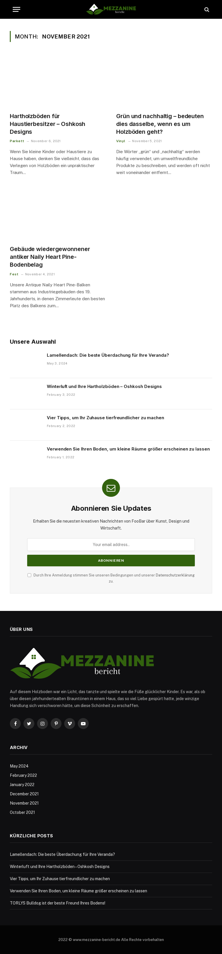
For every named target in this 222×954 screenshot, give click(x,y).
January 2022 (22, 784)
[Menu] (16, 9)
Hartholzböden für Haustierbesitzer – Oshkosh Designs (47, 124)
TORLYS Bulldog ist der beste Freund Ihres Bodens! (57, 903)
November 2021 (24, 803)
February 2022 (23, 775)
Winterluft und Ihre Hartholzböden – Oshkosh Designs (104, 386)
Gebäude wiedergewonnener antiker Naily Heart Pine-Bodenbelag (50, 257)
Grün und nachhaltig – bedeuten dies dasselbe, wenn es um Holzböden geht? (160, 124)
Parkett (17, 141)
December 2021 (24, 794)
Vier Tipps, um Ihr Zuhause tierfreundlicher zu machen (105, 417)
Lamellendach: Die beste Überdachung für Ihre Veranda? (108, 355)
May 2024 (19, 766)
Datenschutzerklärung (175, 575)
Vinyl (120, 141)
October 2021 (22, 812)
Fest (14, 274)
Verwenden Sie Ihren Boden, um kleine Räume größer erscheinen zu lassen (128, 449)
